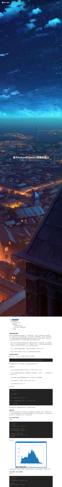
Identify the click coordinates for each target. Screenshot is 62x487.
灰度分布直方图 (14, 321)
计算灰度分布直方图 (16, 322)
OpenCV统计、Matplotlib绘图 (19, 327)
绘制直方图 (14, 324)
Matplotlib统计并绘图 (18, 325)
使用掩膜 (14, 329)
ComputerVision (15, 319)
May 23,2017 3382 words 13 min (31, 160)
